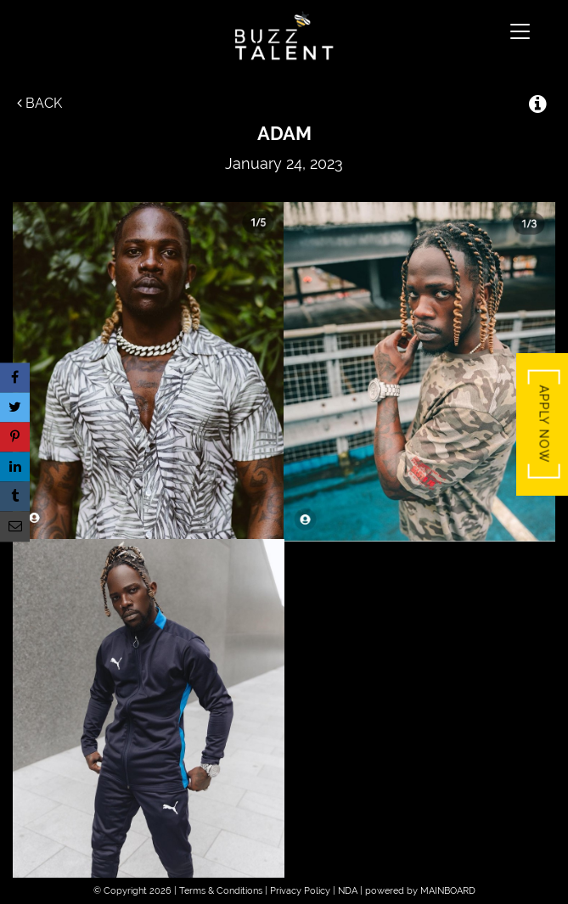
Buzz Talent (284, 35)
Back (39, 103)
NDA (347, 890)
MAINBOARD (447, 890)
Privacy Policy (300, 890)
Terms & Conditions (220, 890)
